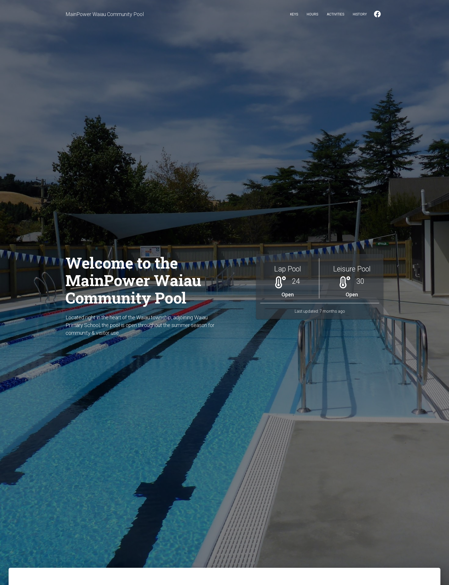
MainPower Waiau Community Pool (105, 14)
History (360, 14)
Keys (294, 14)
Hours (312, 14)
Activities (335, 14)
